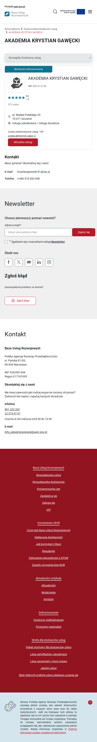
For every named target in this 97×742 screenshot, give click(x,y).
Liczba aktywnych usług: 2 (22, 135)
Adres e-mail (12, 225)
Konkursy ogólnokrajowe (49, 620)
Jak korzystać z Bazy (48, 544)
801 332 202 (12, 409)
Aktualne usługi (23, 142)
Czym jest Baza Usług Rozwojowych (48, 530)
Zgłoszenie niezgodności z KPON (48, 558)
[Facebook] (8, 263)
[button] (48, 58)
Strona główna (12, 28)
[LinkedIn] (39, 263)
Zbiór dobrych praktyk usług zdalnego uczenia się (48, 675)
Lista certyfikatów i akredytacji (48, 654)
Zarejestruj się (48, 496)
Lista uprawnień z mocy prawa (48, 661)
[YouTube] (29, 263)
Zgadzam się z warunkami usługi (38, 241)
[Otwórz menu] (90, 12)
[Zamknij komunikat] (90, 702)
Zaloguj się (48, 502)
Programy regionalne (48, 626)
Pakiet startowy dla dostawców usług (48, 647)
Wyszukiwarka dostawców (48, 481)
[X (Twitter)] (19, 263)
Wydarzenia (48, 592)
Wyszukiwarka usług (48, 475)
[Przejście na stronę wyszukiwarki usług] (55, 12)
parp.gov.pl (19, 6)
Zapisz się (84, 232)
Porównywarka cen (48, 489)
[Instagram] (49, 263)
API (48, 509)
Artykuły (49, 599)
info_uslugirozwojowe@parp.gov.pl (26, 432)
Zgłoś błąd (20, 301)
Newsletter (58, 241)
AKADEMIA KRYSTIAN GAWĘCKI (57, 78)
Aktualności (48, 585)
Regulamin (48, 551)
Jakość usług (48, 668)
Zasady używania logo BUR (48, 565)
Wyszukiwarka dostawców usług (40, 28)
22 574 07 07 (12, 413)
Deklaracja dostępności (49, 537)
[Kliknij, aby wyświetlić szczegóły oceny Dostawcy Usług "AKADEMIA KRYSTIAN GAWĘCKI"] (18, 101)
